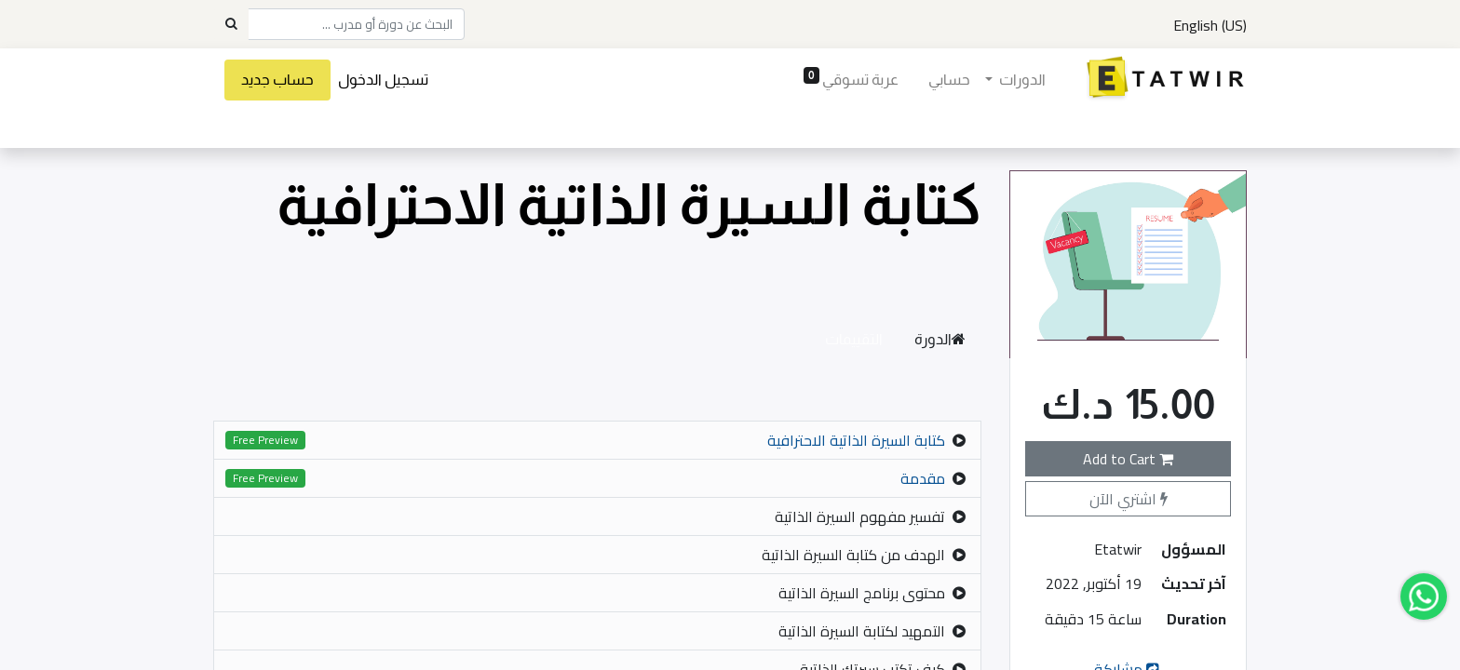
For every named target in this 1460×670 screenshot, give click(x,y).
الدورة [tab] (940, 339)
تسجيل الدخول (387, 79)
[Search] (231, 24)
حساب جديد (281, 79)
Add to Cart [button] (1128, 459)
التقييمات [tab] (854, 339)
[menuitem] (944, 80)
